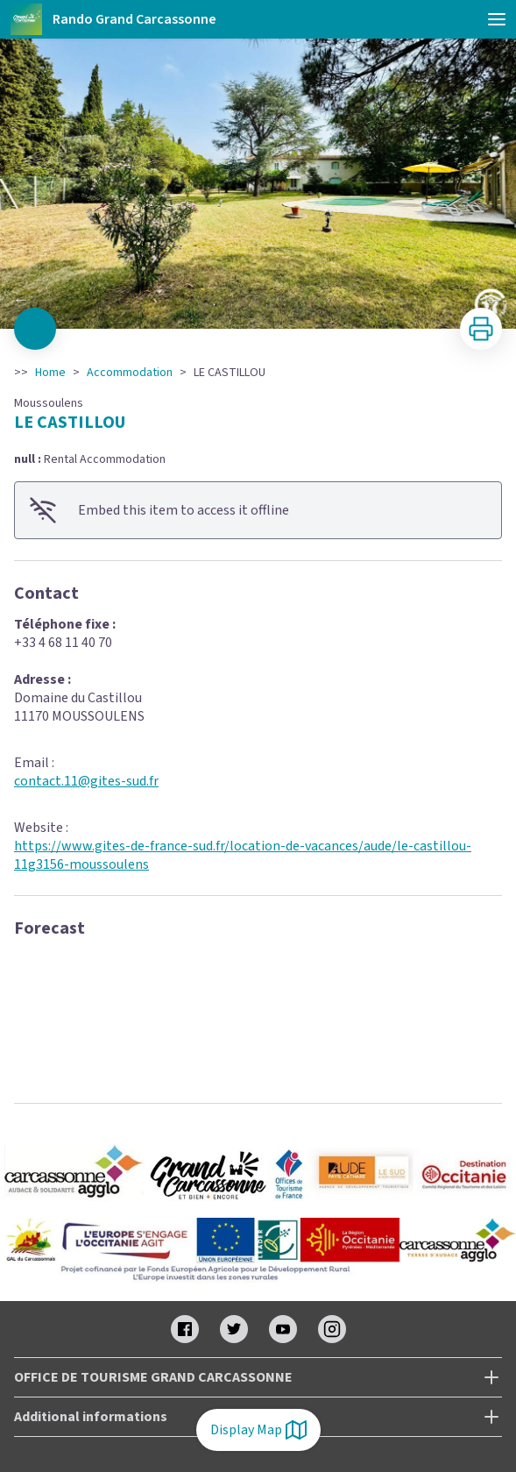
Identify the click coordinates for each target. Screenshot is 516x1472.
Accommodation (130, 372)
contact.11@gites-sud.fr (86, 781)
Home (50, 372)
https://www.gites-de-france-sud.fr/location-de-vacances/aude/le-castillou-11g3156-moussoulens (242, 855)
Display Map (258, 1429)
